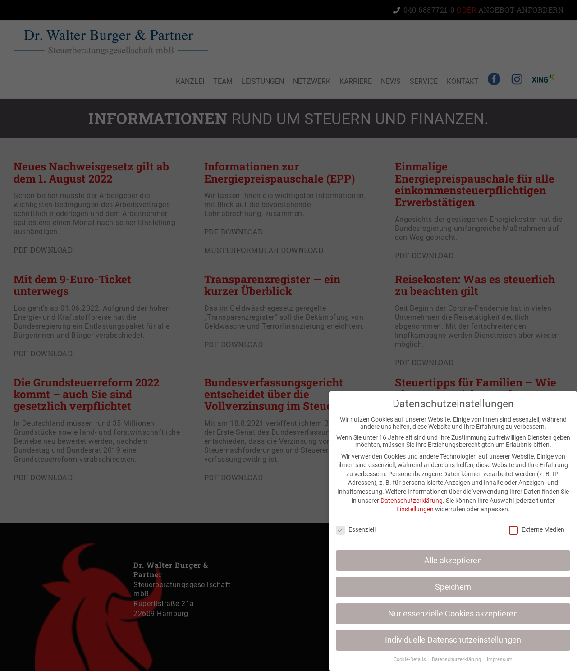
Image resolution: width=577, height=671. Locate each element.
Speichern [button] (455, 587)
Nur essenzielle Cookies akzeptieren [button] (455, 613)
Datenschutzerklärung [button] (459, 659)
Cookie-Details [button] (412, 659)
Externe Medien (538, 529)
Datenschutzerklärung (413, 500)
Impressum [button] (501, 659)
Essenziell (357, 529)
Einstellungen (416, 509)
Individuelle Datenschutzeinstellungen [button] (455, 639)
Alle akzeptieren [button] (455, 560)
